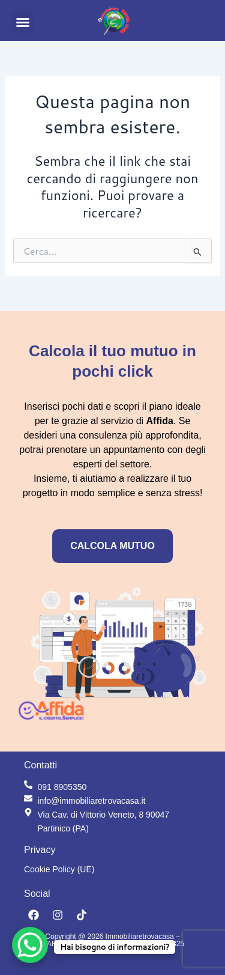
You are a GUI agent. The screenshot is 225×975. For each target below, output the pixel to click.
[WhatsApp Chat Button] (30, 945)
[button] (23, 22)
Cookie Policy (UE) (59, 869)
